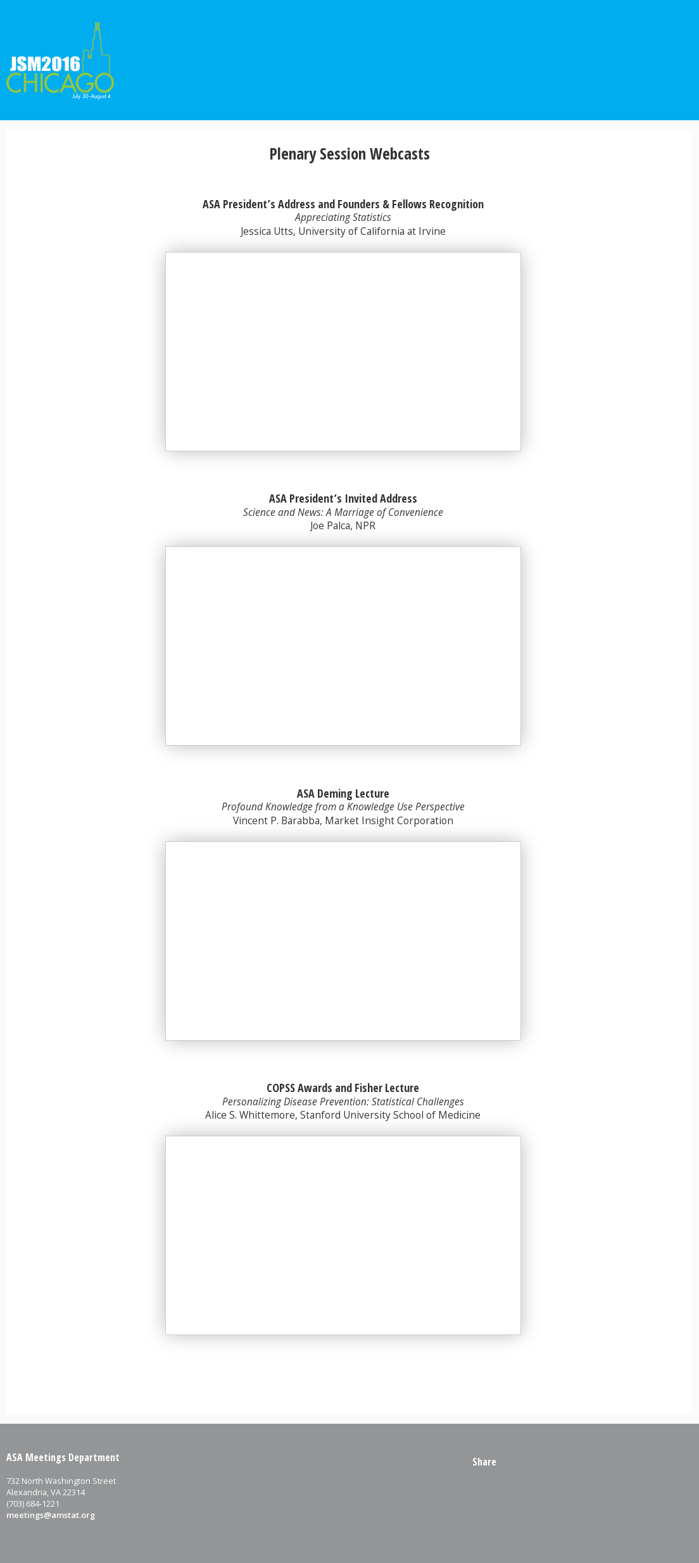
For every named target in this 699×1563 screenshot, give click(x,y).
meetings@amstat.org (50, 1515)
